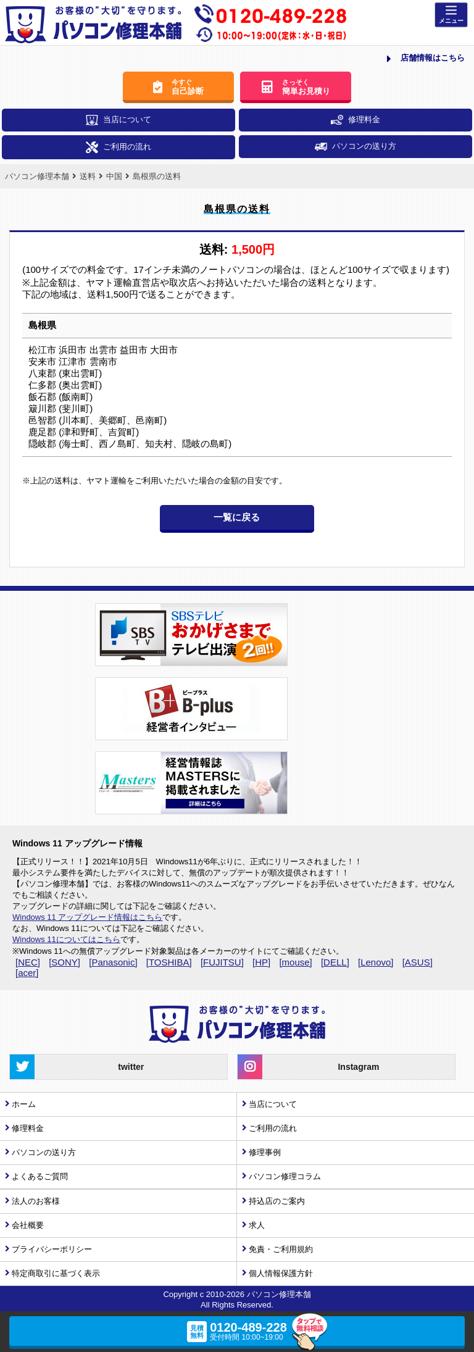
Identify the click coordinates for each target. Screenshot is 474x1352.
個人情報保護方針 (281, 1273)
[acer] (27, 972)
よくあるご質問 (40, 1176)
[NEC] (27, 962)
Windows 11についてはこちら (66, 939)
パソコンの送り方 (355, 146)
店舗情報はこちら (426, 58)
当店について (118, 120)
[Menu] (451, 15)
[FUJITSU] (222, 962)
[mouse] (295, 962)
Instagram (308, 1066)
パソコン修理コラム (285, 1176)
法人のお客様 (36, 1201)
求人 (257, 1225)
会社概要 (28, 1225)
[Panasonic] (113, 962)
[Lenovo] (376, 962)
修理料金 (355, 120)
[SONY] (64, 962)
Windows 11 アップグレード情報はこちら (87, 917)
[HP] (261, 962)
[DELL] (335, 962)
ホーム (24, 1104)
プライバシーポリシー (52, 1249)
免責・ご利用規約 (281, 1249)
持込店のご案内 (277, 1201)
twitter (77, 1066)
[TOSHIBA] (169, 962)
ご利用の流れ (118, 147)
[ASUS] (417, 962)
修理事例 (265, 1152)
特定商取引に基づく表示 (56, 1273)
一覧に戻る (237, 517)
